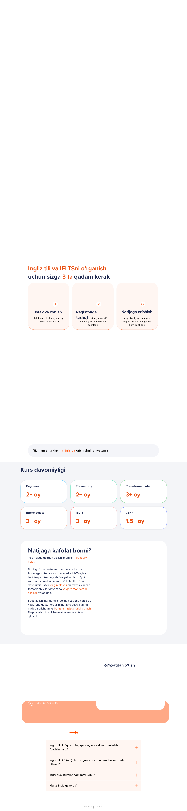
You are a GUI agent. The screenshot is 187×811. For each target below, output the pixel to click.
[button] (50, 623)
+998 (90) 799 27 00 (46, 703)
